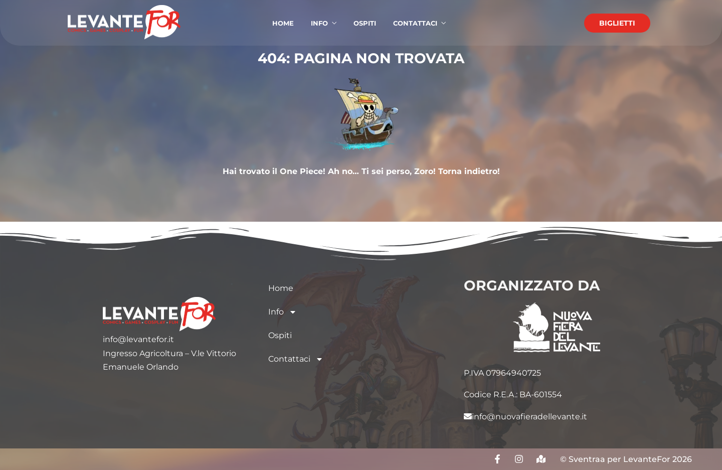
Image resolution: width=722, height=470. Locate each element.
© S (567, 459)
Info (282, 312)
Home (280, 288)
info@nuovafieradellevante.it (525, 416)
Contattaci (295, 359)
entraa (591, 459)
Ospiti (280, 335)
